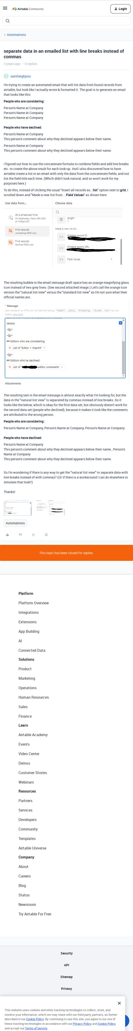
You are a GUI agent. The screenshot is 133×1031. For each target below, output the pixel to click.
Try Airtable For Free (35, 914)
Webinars (26, 782)
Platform (26, 593)
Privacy (66, 988)
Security (67, 953)
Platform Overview (34, 602)
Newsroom (27, 904)
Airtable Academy (33, 734)
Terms (66, 1000)
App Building (29, 631)
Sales (23, 706)
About (23, 866)
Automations (16, 34)
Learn (23, 725)
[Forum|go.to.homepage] (28, 8)
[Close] (119, 1008)
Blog (22, 885)
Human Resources (34, 697)
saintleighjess (20, 76)
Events (24, 744)
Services (25, 810)
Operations (28, 687)
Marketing (27, 678)
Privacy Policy (82, 1029)
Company (26, 857)
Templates (27, 838)
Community (28, 829)
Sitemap (66, 977)
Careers (25, 876)
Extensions (28, 621)
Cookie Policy (35, 1024)
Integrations (29, 612)
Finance (25, 716)
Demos (24, 763)
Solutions (26, 659)
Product (25, 668)
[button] (5, 9)
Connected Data (32, 650)
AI (20, 640)
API (66, 965)
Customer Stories (33, 772)
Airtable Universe (32, 848)
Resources (27, 791)
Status (24, 895)
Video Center (29, 753)
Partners (25, 800)
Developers (28, 819)
